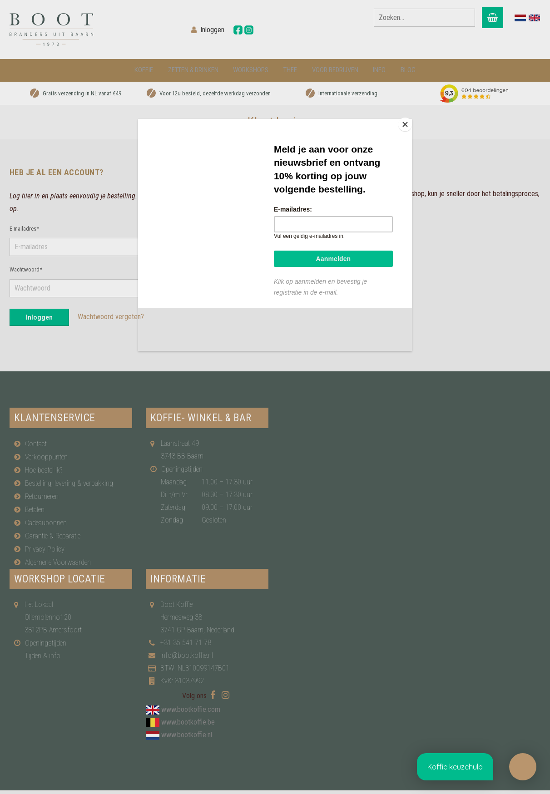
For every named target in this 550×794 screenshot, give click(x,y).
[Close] (409, 121)
